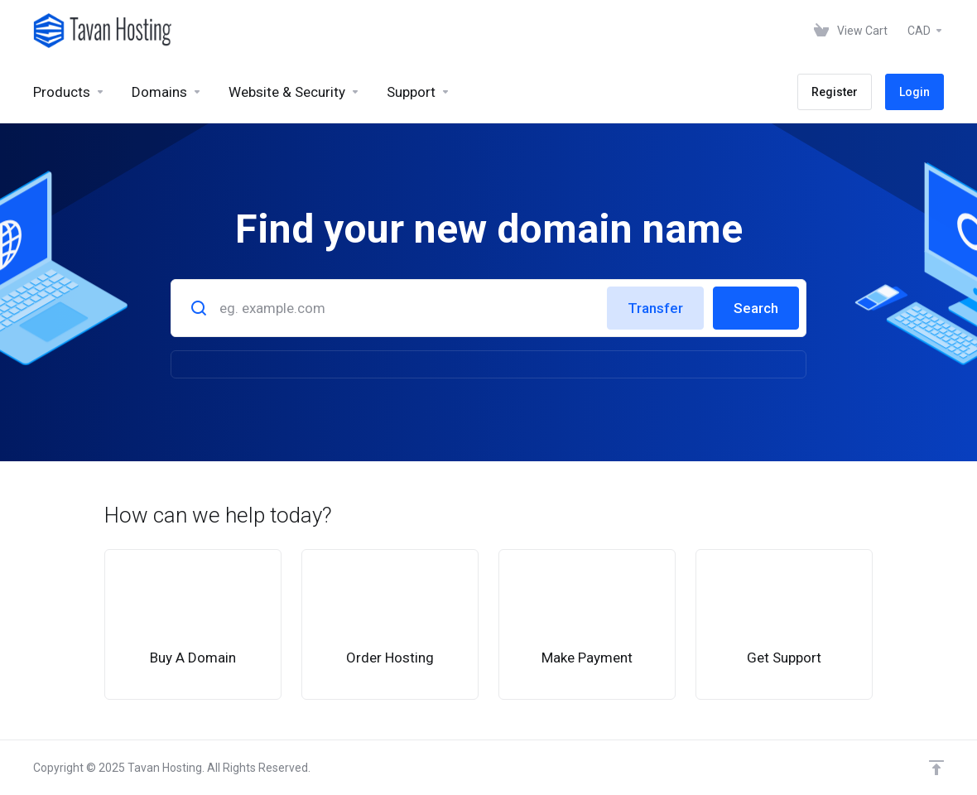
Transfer (655, 308)
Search (756, 308)
